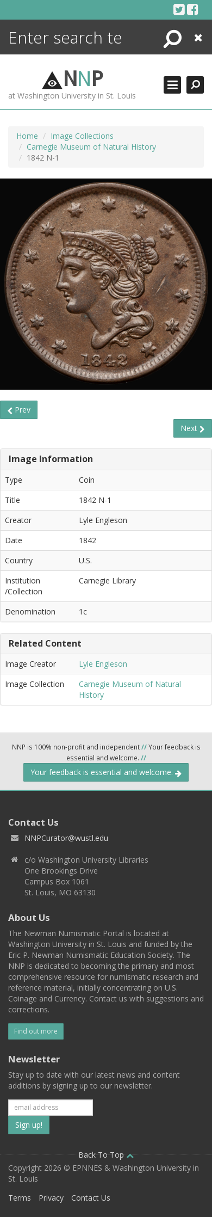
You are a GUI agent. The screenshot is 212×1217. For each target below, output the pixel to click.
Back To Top (106, 1155)
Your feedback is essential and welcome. (106, 772)
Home (27, 136)
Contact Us (90, 1198)
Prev (18, 409)
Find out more (36, 1031)
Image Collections (82, 136)
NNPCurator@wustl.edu (66, 838)
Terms (19, 1198)
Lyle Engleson (103, 664)
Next (192, 428)
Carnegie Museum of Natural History (91, 147)
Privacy (51, 1198)
